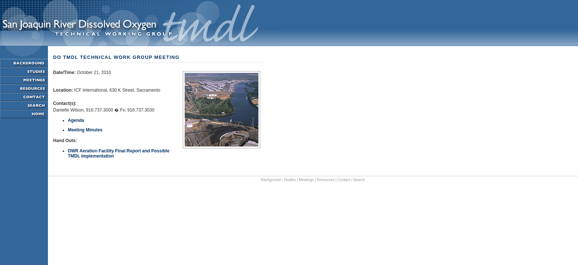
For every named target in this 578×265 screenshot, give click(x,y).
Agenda (76, 120)
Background (271, 180)
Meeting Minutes (85, 129)
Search (359, 180)
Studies (290, 180)
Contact (344, 180)
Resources (326, 180)
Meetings (306, 180)
